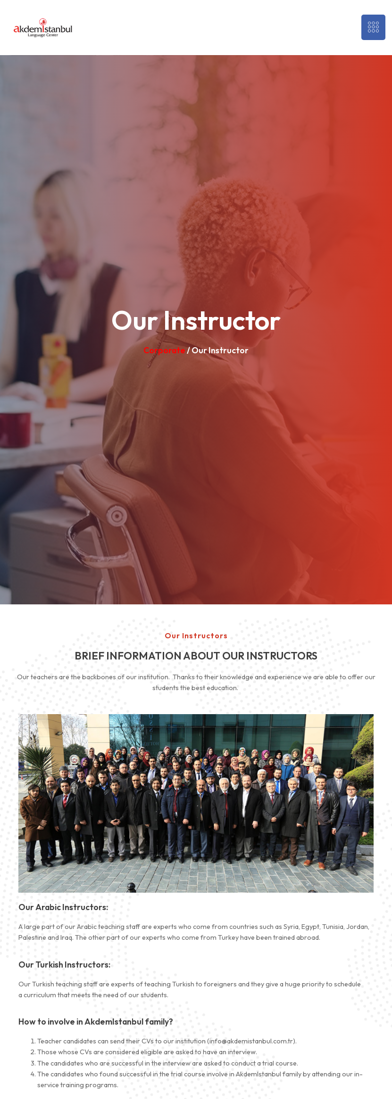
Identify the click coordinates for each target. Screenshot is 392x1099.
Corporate (164, 350)
